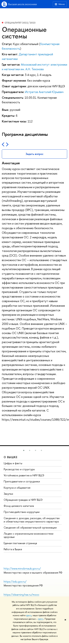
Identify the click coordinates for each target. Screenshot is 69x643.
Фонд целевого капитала (19, 506)
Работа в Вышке (13, 549)
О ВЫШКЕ (11, 457)
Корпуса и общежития (17, 487)
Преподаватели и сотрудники (22, 481)
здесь (28, 615)
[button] (24, 450)
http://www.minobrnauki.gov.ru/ (22, 568)
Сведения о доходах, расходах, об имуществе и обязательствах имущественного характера (32, 519)
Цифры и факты (13, 463)
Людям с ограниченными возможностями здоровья (28, 535)
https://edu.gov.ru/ (15, 581)
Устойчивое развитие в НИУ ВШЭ (24, 475)
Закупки (8, 493)
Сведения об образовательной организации (30, 527)
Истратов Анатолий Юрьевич (44, 92)
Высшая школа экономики (22, 4)
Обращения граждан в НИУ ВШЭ (23, 499)
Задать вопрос (34, 154)
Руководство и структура (19, 469)
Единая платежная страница (20, 543)
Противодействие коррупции (22, 512)
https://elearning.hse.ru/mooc (21, 594)
